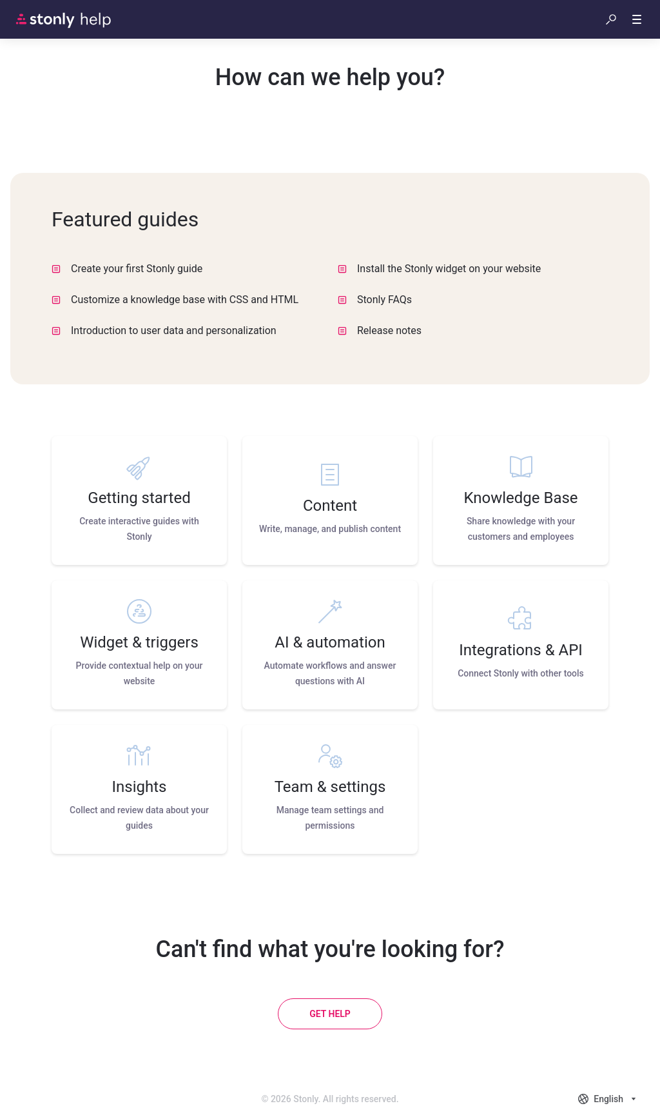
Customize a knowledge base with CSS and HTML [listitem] (175, 299)
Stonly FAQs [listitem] (375, 299)
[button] (611, 19)
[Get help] (330, 1013)
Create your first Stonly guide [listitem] (127, 268)
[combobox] (608, 1099)
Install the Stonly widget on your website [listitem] (439, 268)
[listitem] (139, 500)
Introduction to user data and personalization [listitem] (164, 330)
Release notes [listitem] (380, 330)
